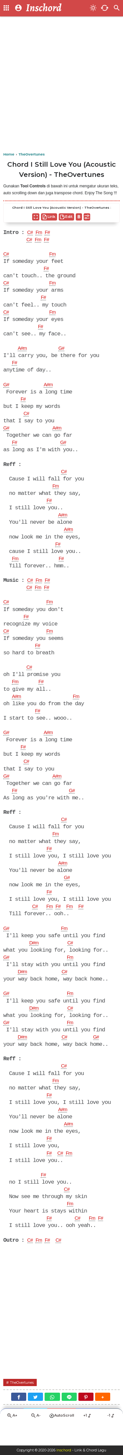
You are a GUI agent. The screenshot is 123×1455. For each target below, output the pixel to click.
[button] (102, 1419)
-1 (111, 1438)
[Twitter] (35, 1419)
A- (35, 1438)
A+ (11, 1438)
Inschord (64, 1450)
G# (63, 351)
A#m (23, 351)
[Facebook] (18, 1419)
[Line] (69, 1419)
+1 (87, 1438)
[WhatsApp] (52, 1419)
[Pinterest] (85, 1419)
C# (30, 233)
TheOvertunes (23, 1404)
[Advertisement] (61, 84)
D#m (34, 958)
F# (50, 233)
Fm (40, 233)
